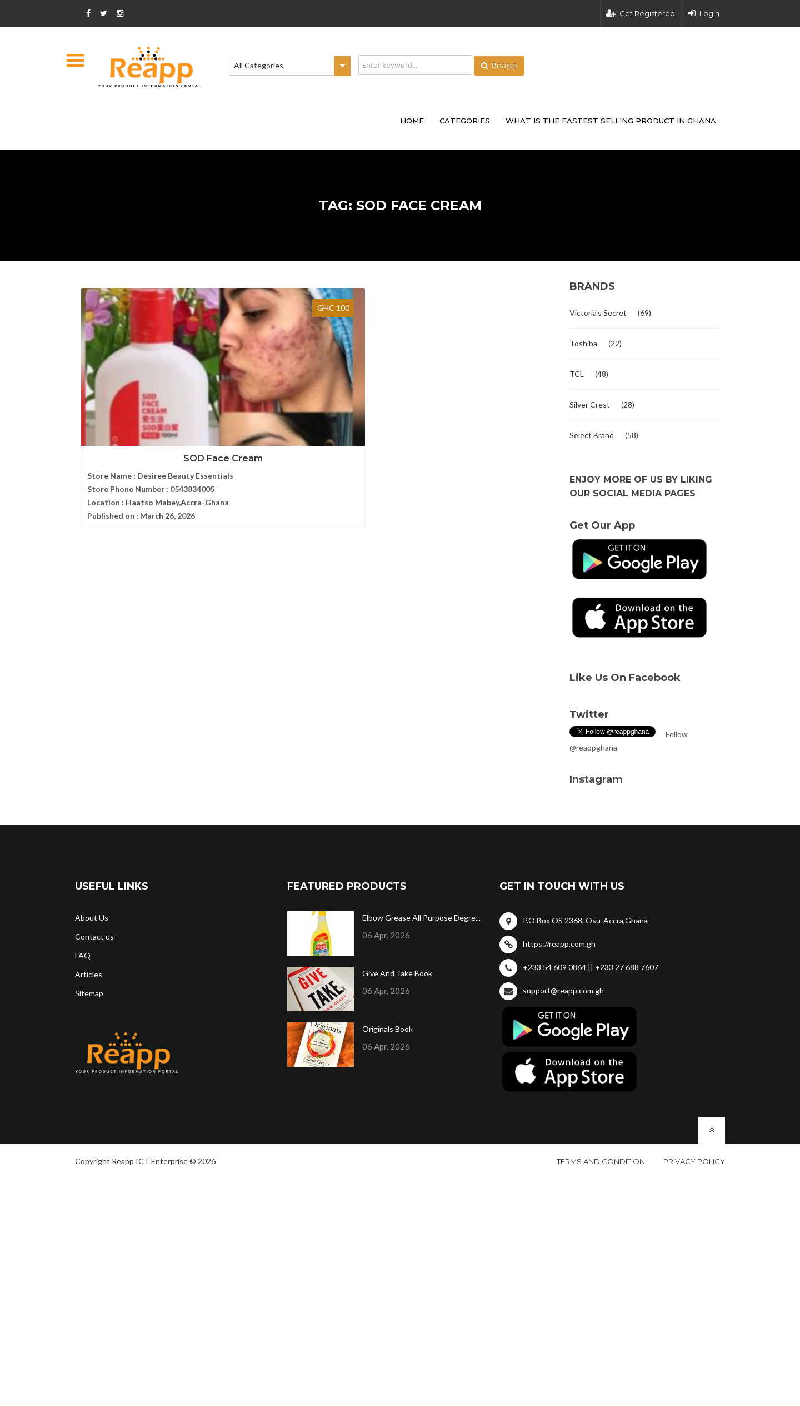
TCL (576, 374)
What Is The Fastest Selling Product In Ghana (611, 120)
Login (703, 13)
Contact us (94, 936)
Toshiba (583, 343)
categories (464, 120)
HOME (412, 120)
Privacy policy (694, 1161)
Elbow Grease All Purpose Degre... (421, 917)
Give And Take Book (397, 973)
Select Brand (591, 435)
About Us (91, 917)
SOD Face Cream (150, 414)
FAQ (83, 955)
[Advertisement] (239, 132)
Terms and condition (601, 1161)
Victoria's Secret (598, 312)
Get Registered (640, 13)
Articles (88, 974)
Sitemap (89, 993)
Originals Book (387, 1029)
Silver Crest (589, 404)
